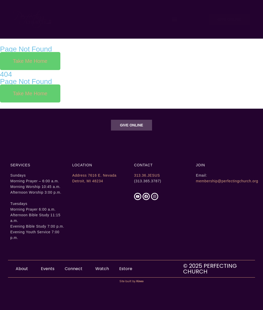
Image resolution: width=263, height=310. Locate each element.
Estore (125, 269)
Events (47, 269)
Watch (102, 269)
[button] (174, 19)
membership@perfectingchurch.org (227, 181)
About (23, 269)
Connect (75, 269)
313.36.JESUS (147, 175)
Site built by (131, 281)
